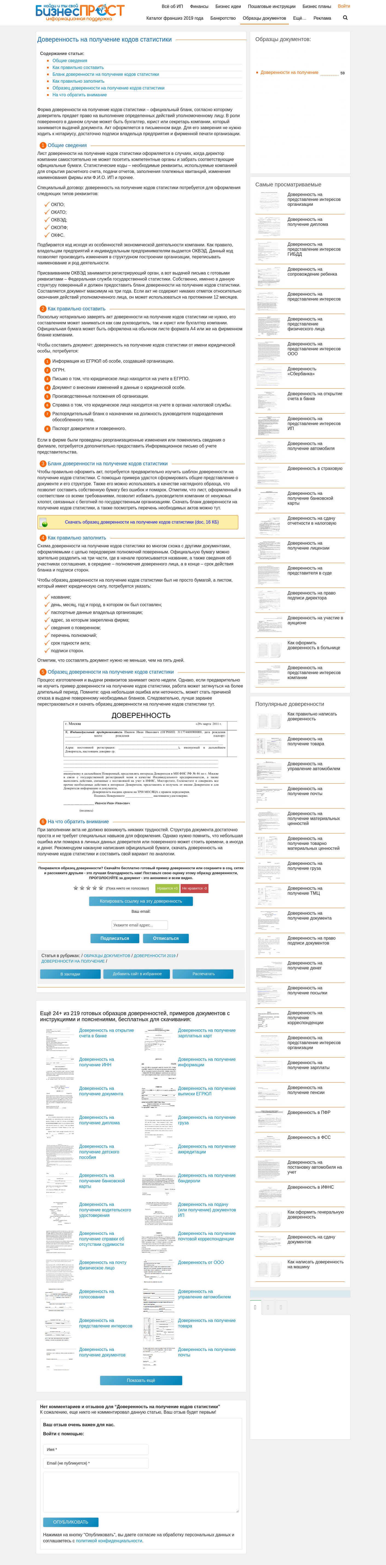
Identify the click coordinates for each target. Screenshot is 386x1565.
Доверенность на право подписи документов (312, 940)
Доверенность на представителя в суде (310, 570)
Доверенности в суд (281, 57)
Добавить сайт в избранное (137, 974)
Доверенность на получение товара (306, 741)
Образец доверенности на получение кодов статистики (108, 88)
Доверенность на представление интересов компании (314, 672)
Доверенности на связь (284, 107)
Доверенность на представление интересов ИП (314, 423)
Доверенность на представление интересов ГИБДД (314, 249)
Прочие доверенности (283, 164)
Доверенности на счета (284, 122)
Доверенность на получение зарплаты (309, 1065)
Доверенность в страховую (315, 468)
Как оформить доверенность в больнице (314, 645)
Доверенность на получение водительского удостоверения (105, 1210)
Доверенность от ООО (201, 1262)
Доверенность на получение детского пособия (99, 1152)
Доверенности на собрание (288, 114)
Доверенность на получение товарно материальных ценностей (314, 843)
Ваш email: (141, 911)
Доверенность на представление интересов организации (314, 199)
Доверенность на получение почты (305, 791)
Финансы (199, 6)
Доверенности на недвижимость (293, 65)
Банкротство (223, 18)
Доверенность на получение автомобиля (311, 446)
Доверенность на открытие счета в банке (315, 396)
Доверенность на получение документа (310, 915)
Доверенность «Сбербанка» (302, 371)
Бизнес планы (317, 6)
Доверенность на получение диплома (308, 222)
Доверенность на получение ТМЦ (305, 891)
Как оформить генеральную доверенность (316, 1214)
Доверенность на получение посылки (308, 990)
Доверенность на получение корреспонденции (306, 1017)
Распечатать (204, 974)
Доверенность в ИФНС (311, 1187)
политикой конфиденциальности (109, 1540)
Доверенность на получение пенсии (306, 1090)
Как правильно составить (77, 67)
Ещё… (300, 18)
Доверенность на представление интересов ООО (314, 349)
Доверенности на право (285, 79)
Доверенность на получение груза (305, 866)
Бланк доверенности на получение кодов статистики (105, 74)
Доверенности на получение (289, 72)
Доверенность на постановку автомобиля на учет (315, 1167)
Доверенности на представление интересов (292, 90)
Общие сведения (69, 60)
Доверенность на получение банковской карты (102, 1181)
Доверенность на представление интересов (314, 296)
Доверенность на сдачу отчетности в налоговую (312, 520)
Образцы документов (264, 18)
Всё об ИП (172, 6)
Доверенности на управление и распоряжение (290, 139)
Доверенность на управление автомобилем (314, 766)
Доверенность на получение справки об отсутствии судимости (101, 1239)
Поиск (342, 18)
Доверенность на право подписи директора (312, 595)
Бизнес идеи (228, 6)
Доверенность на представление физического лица (306, 324)
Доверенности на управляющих (293, 156)
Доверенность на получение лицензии (309, 545)
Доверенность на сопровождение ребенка (313, 271)
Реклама (322, 18)
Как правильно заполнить (78, 81)
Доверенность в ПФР (309, 1112)
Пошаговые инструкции (272, 6)
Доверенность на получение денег (305, 965)
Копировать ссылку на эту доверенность (141, 901)
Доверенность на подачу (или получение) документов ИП (207, 1210)
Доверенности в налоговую (288, 50)
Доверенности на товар (285, 129)
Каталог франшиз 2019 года (174, 18)
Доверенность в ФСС (310, 1137)
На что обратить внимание (79, 95)
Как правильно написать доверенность (313, 716)
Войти (341, 6)
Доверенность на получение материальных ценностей (314, 818)
